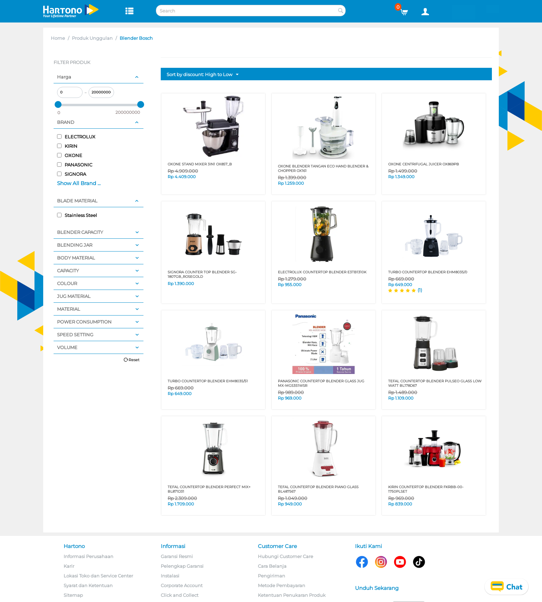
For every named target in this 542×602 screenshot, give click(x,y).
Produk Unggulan (92, 38)
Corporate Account (182, 585)
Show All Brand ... (79, 183)
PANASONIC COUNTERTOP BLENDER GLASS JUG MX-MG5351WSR (321, 383)
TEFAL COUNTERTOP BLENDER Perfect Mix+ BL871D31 (209, 489)
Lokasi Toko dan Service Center (98, 575)
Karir (69, 566)
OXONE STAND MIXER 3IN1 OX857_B (200, 164)
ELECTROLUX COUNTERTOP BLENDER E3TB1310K (322, 272)
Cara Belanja (272, 566)
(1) (420, 290)
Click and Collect (179, 595)
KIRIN (67, 146)
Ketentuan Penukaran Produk (292, 595)
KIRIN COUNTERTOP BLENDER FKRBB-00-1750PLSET (426, 489)
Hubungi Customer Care (285, 556)
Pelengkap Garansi (182, 566)
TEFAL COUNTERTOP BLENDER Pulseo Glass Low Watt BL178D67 (435, 383)
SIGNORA (71, 174)
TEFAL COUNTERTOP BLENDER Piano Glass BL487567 (318, 489)
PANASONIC (74, 164)
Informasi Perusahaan (88, 556)
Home (58, 38)
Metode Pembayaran (281, 585)
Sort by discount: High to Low (203, 74)
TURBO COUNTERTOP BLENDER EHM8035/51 (208, 381)
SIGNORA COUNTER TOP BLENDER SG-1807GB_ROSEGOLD (202, 274)
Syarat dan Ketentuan (88, 585)
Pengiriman (271, 575)
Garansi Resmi (177, 556)
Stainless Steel (77, 215)
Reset (134, 359)
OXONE (69, 155)
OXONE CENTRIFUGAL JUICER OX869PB (423, 164)
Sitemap (73, 595)
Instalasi (170, 575)
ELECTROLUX (76, 136)
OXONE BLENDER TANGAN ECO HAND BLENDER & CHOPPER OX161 (323, 168)
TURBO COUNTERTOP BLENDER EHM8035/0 (427, 272)
